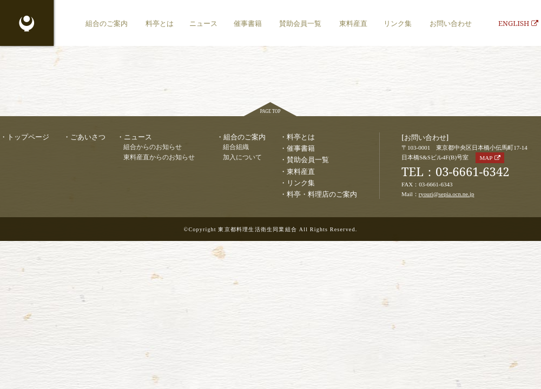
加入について (242, 157)
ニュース (203, 23)
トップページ (28, 137)
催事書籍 (248, 23)
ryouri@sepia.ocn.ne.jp (446, 194)
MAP (485, 158)
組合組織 (236, 147)
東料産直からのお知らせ (159, 157)
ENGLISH (518, 23)
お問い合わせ (451, 23)
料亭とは (160, 23)
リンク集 (398, 23)
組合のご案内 (106, 23)
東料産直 (353, 23)
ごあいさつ (87, 137)
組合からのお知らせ (152, 147)
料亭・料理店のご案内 (322, 194)
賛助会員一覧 (300, 23)
